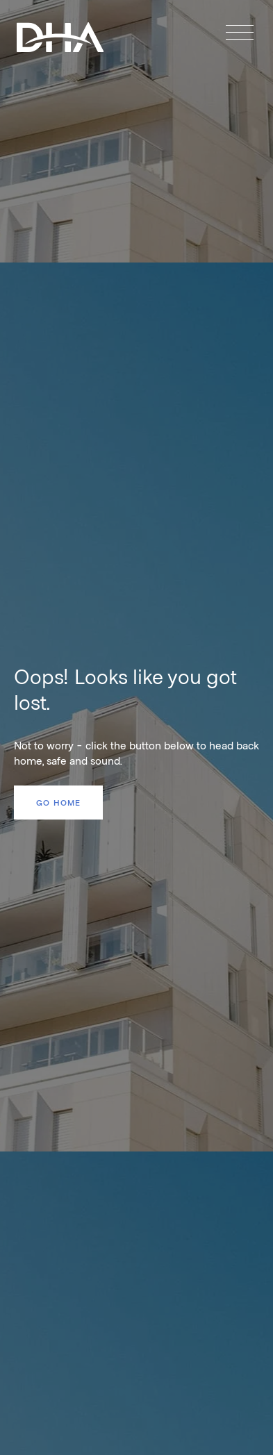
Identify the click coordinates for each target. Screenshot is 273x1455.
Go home (58, 802)
